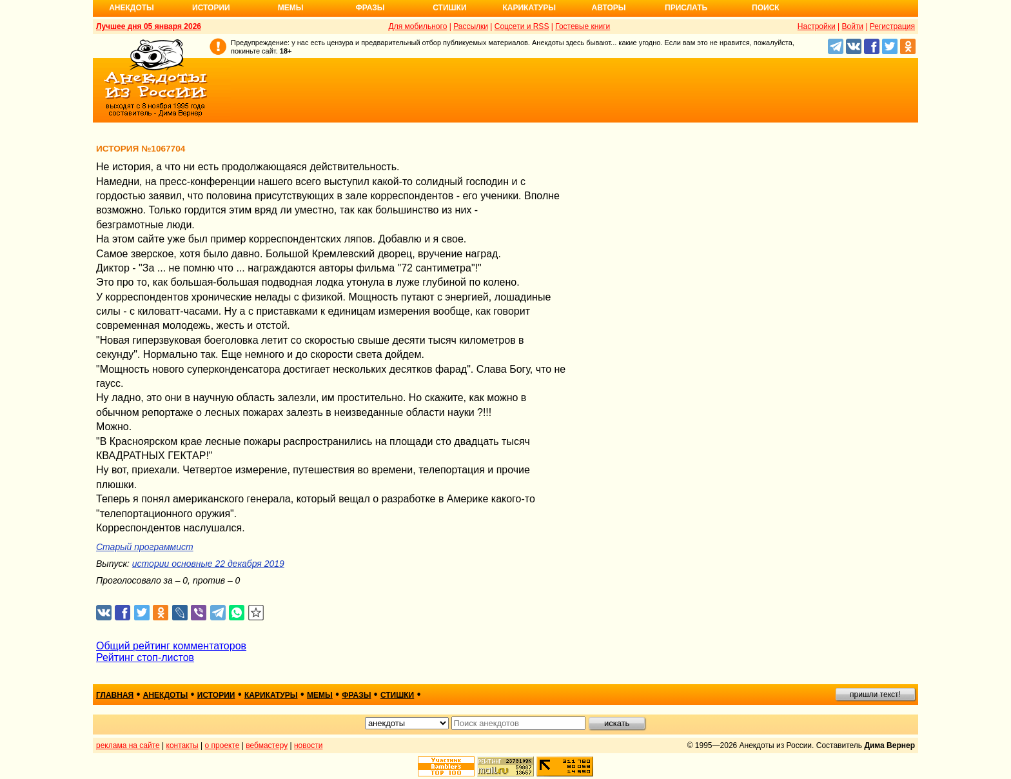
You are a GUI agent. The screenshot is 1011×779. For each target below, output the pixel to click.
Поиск (766, 7)
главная (114, 695)
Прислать (686, 7)
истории (216, 695)
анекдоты (165, 695)
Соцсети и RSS (522, 26)
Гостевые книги (582, 26)
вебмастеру (267, 745)
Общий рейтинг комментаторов (171, 645)
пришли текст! (875, 694)
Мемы (291, 7)
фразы (356, 695)
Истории (211, 7)
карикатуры (271, 695)
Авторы (609, 7)
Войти (852, 26)
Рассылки (470, 26)
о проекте (222, 745)
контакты (182, 745)
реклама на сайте (128, 745)
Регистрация (892, 26)
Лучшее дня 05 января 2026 (148, 26)
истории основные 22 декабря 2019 (208, 563)
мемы (320, 695)
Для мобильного (418, 26)
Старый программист (144, 547)
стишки (397, 695)
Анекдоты (131, 7)
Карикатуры (529, 7)
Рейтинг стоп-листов (145, 657)
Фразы (369, 7)
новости (308, 745)
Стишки (449, 7)
